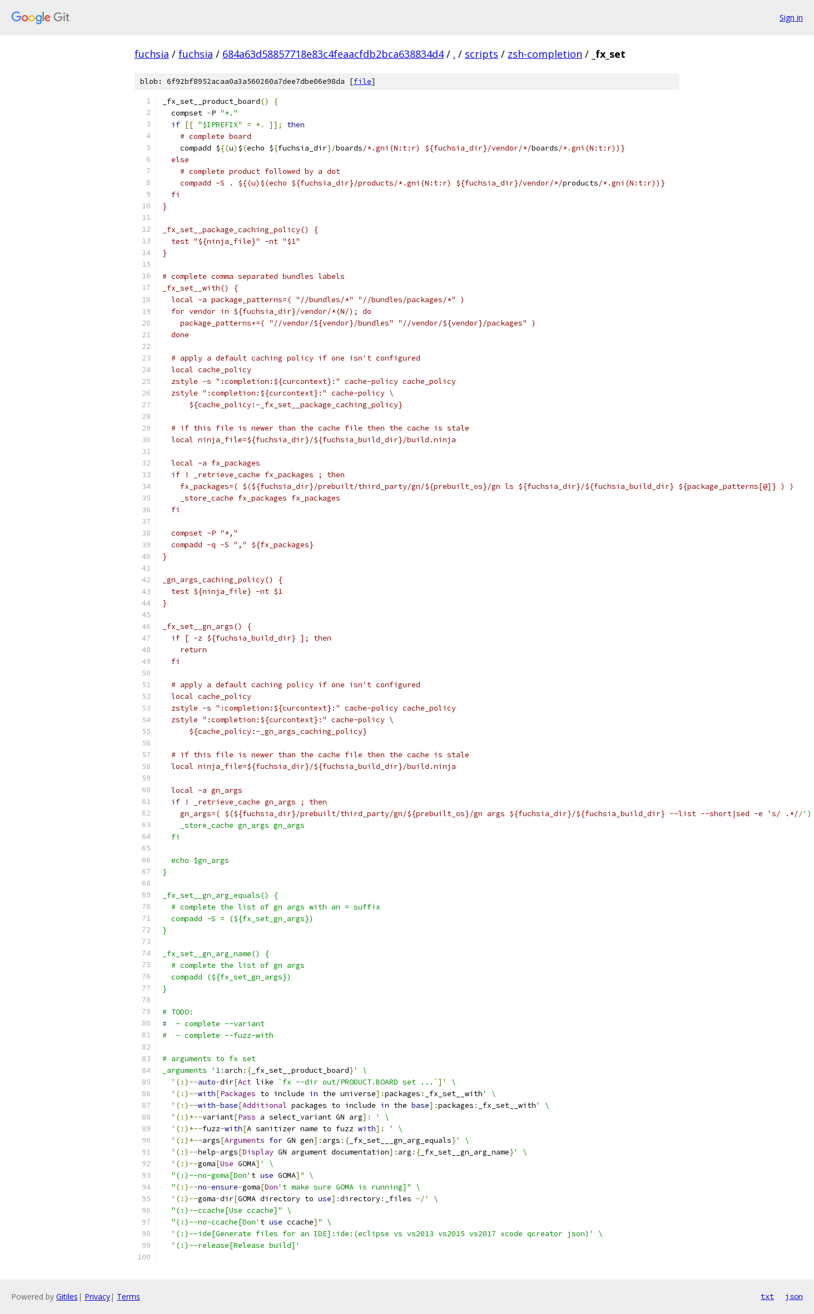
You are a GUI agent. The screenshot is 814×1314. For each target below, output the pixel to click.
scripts (481, 54)
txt (767, 1296)
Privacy (97, 1296)
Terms (128, 1296)
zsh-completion (545, 54)
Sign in (791, 17)
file (362, 81)
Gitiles (67, 1296)
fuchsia (152, 54)
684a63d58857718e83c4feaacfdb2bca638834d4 (333, 54)
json (794, 1296)
